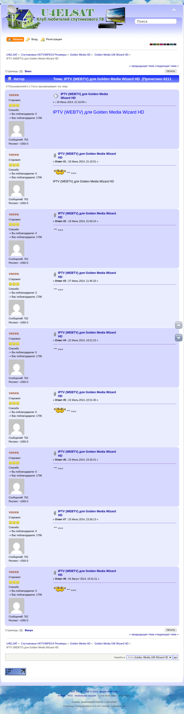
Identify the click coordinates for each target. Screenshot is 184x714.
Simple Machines (108, 691)
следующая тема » (167, 65)
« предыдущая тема (141, 65)
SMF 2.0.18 (76, 691)
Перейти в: (119, 657)
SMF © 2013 (91, 691)
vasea (14, 95)
